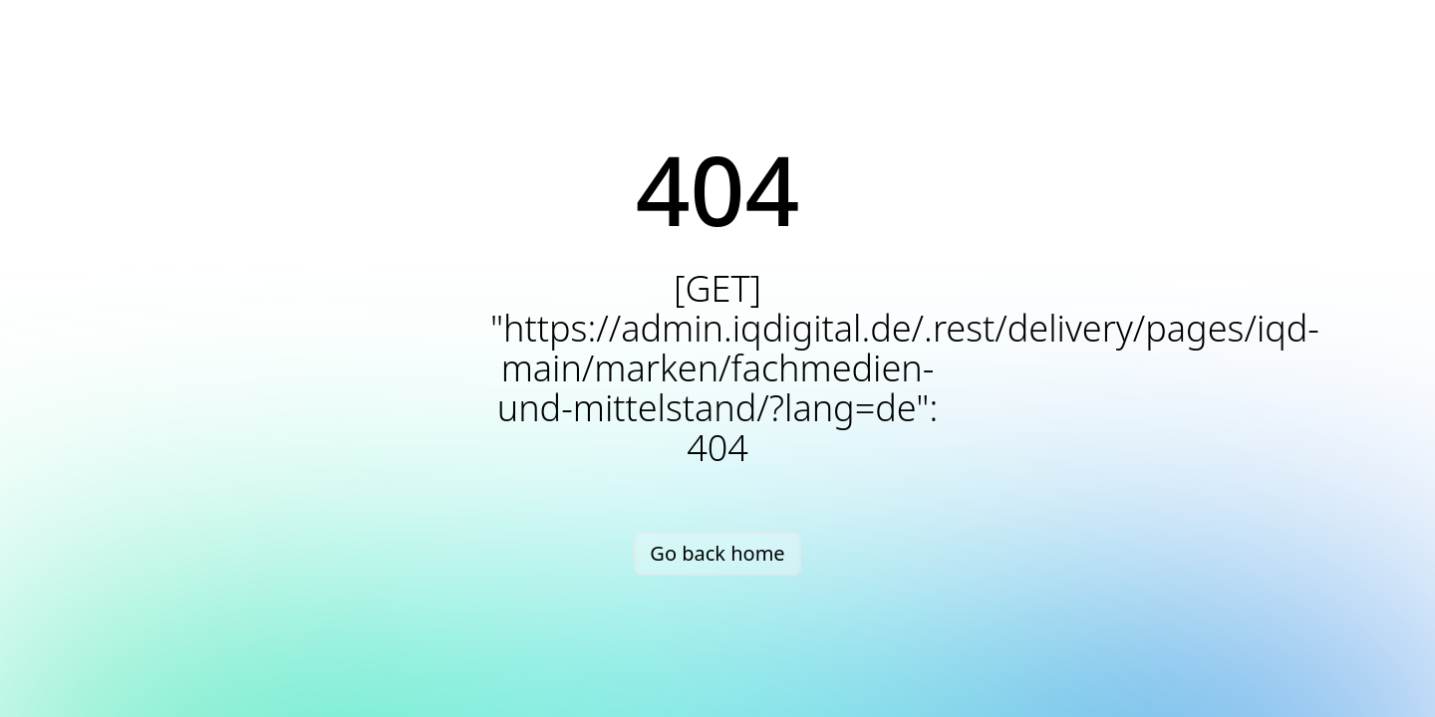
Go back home (717, 553)
